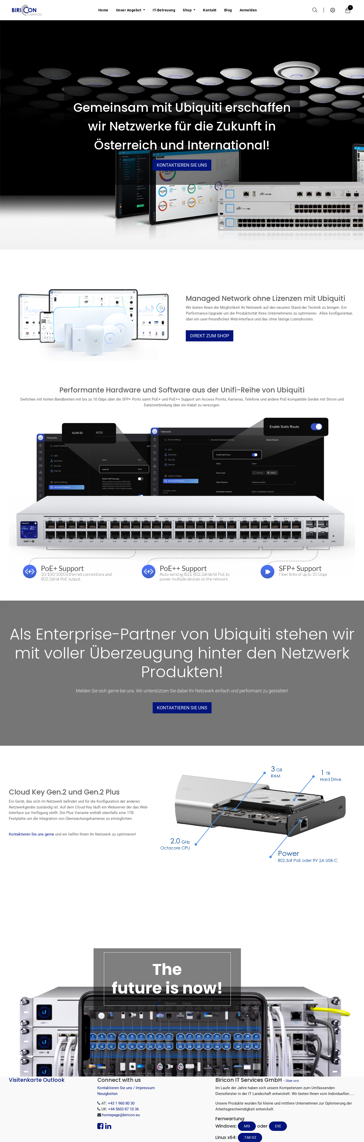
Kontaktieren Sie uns (182, 165)
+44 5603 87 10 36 (123, 1109)
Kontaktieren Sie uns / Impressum (126, 1088)
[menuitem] (103, 10)
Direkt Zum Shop (209, 335)
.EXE (278, 1126)
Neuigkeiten (107, 1093)
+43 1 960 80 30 (121, 1103)
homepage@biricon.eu (121, 1115)
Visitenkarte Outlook (36, 1080)
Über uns (292, 1081)
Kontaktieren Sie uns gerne (31, 834)
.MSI (246, 1126)
